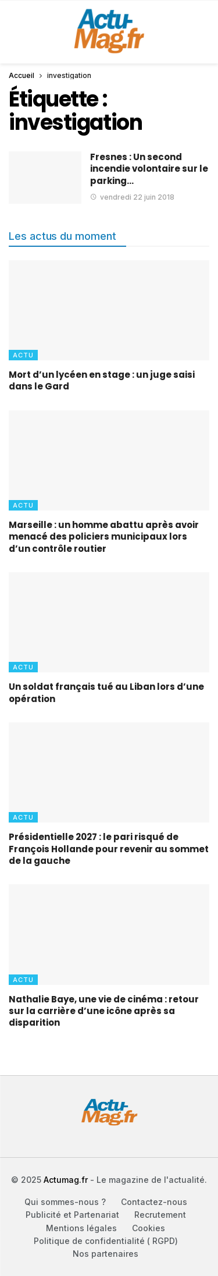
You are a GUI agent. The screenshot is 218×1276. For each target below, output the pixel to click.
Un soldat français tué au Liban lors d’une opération (106, 692)
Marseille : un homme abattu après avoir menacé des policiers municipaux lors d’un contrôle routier (104, 537)
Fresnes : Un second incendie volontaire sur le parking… (149, 169)
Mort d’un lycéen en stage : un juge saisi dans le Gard (102, 380)
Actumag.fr (66, 1180)
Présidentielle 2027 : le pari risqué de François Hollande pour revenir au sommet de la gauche (109, 849)
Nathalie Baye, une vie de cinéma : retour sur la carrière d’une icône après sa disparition (104, 1011)
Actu (23, 355)
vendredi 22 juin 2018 (132, 197)
